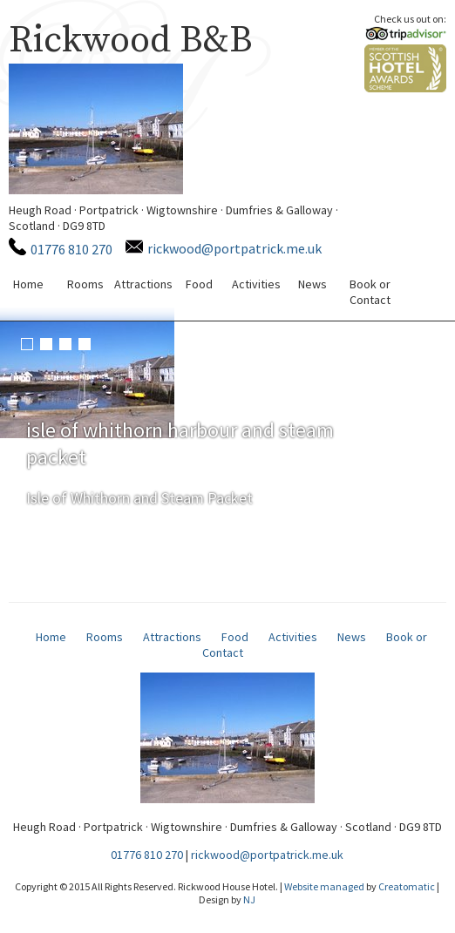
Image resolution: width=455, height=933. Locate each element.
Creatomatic (406, 886)
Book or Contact (370, 292)
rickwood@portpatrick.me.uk (234, 248)
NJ (249, 899)
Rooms (85, 284)
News (312, 284)
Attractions (143, 284)
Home (28, 284)
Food (199, 284)
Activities (256, 284)
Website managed (324, 886)
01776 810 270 (71, 249)
